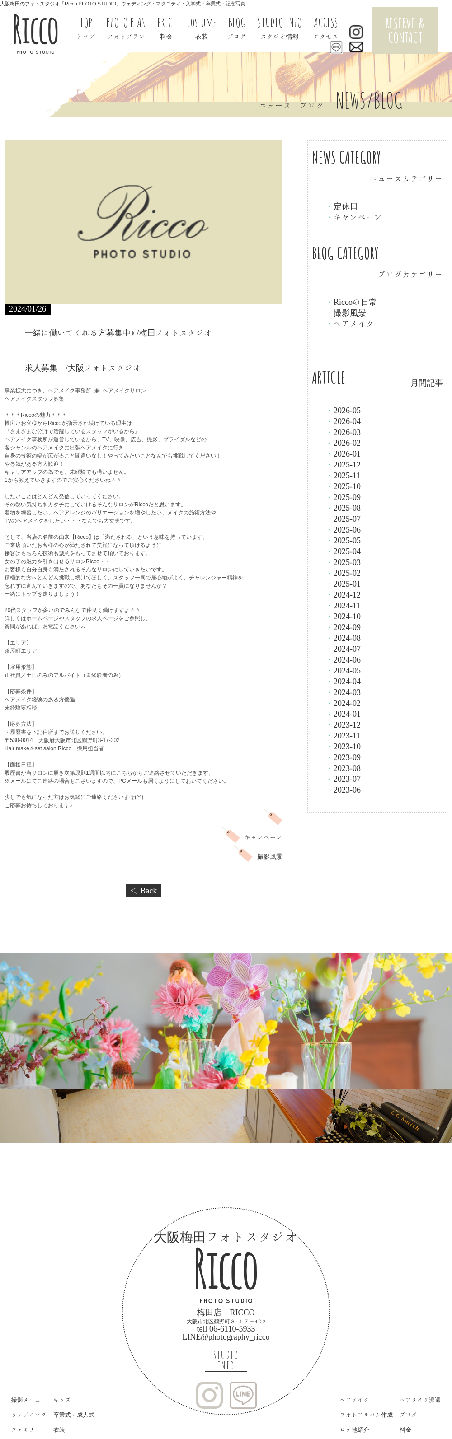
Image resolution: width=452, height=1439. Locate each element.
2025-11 (342, 475)
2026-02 (343, 443)
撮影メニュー (29, 1400)
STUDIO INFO (226, 1360)
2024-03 (343, 692)
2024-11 (342, 605)
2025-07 (343, 518)
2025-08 (343, 508)
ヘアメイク (349, 323)
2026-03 (343, 432)
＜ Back (143, 890)
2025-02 (343, 573)
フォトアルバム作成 (366, 1415)
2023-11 (342, 735)
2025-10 (343, 486)
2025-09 (343, 497)
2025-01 (343, 583)
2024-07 (343, 649)
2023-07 (343, 779)
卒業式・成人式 (73, 1415)
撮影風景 (345, 312)
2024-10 (343, 616)
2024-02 (343, 703)
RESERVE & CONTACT (405, 30)
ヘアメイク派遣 (420, 1400)
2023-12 (343, 724)
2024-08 (343, 638)
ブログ (408, 1415)
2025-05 (343, 540)
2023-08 (343, 768)
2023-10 (343, 746)
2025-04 (343, 551)
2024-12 (343, 594)
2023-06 (343, 789)
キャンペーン (353, 217)
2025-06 (343, 529)
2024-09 (343, 627)
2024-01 (343, 714)
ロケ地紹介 (354, 1430)
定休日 (341, 206)
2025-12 (343, 464)
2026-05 (343, 410)
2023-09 (343, 757)
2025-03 (343, 562)
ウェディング (29, 1415)
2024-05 (343, 670)
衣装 (59, 1430)
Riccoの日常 (351, 302)
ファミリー (26, 1430)
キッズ (62, 1400)
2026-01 (343, 453)
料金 (405, 1430)
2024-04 (343, 681)
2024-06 (343, 659)
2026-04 (343, 421)
